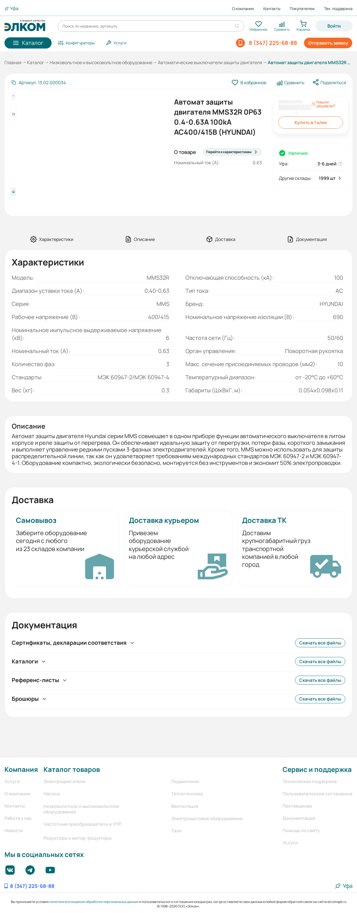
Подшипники (185, 781)
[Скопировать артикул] (38, 82)
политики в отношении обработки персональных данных (94, 901)
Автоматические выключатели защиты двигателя (210, 62)
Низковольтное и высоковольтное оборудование (101, 62)
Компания (21, 769)
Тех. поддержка (338, 8)
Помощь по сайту (301, 830)
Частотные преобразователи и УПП (83, 824)
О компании (243, 8)
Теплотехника (187, 793)
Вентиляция (184, 806)
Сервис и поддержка (317, 769)
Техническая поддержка (310, 781)
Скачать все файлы (320, 643)
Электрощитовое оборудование (207, 818)
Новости (13, 830)
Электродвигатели (65, 781)
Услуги (12, 781)
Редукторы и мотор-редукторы (78, 838)
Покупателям (302, 8)
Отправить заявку (328, 43)
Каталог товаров (72, 769)
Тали (176, 831)
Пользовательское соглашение (318, 793)
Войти (334, 26)
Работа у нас (18, 818)
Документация (299, 818)
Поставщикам (297, 806)
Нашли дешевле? (323, 104)
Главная (12, 62)
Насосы (52, 793)
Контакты (271, 8)
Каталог (35, 62)
